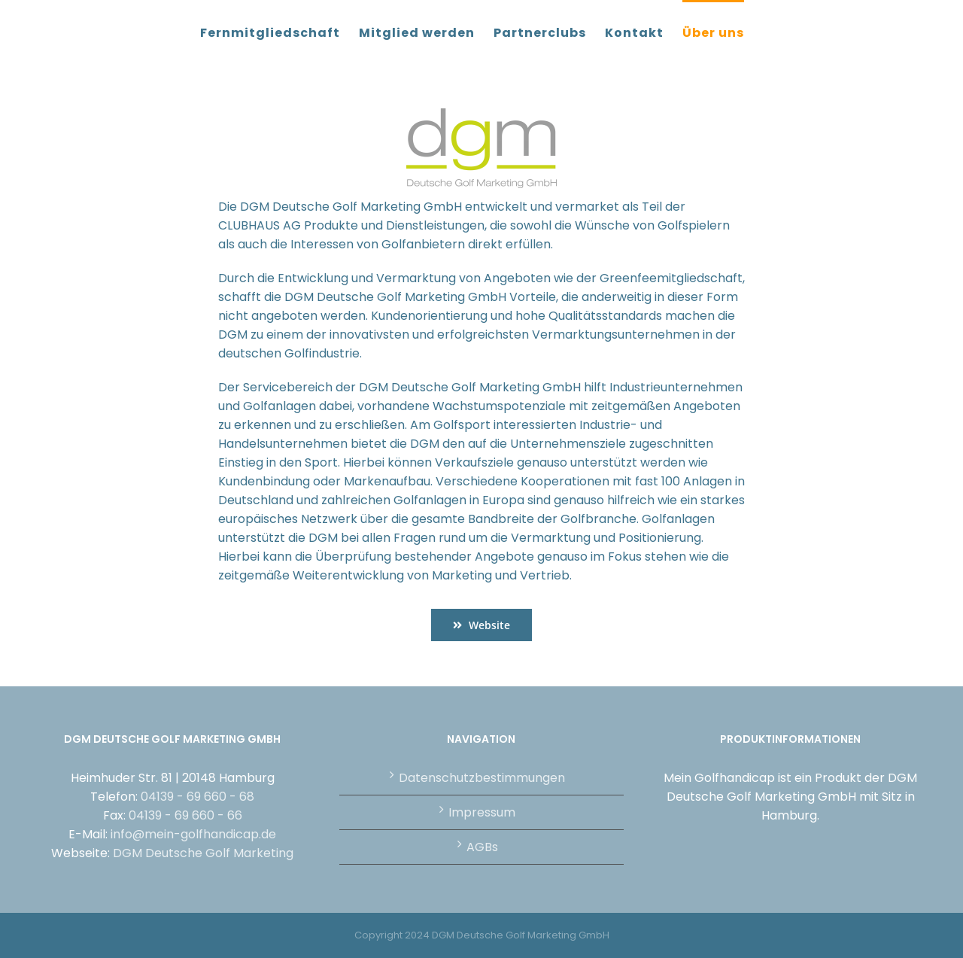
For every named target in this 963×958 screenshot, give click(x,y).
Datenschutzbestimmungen (482, 777)
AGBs (482, 847)
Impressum (481, 812)
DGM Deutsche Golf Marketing (203, 853)
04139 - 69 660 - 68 (197, 796)
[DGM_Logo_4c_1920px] (481, 114)
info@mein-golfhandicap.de (193, 834)
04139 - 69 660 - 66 (185, 815)
